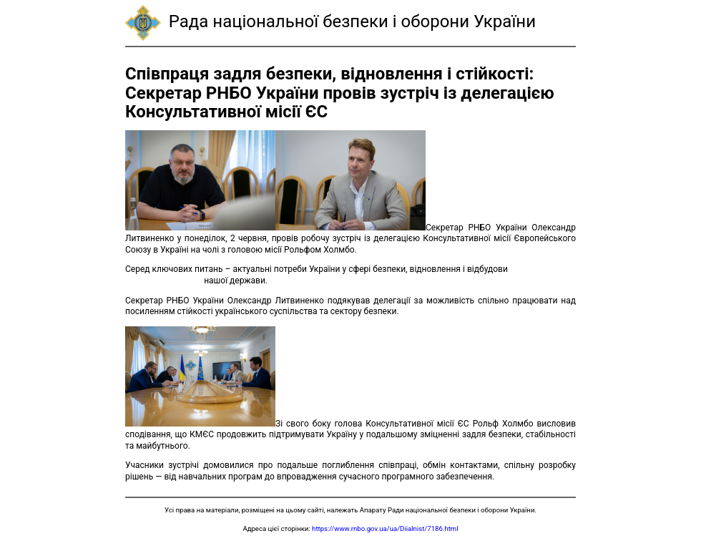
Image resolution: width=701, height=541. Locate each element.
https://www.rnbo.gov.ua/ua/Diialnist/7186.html (385, 528)
